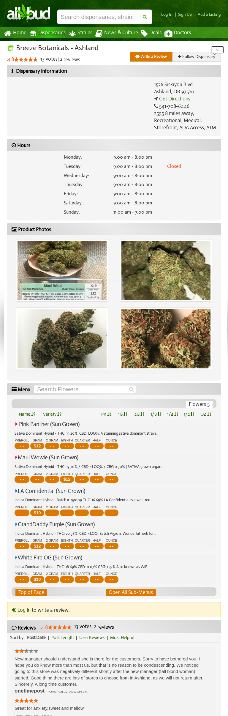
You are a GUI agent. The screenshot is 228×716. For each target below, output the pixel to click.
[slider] (26, 59)
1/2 (189, 414)
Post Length (63, 637)
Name (27, 414)
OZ (205, 414)
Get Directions (174, 99)
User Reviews (93, 637)
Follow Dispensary (197, 56)
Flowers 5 (199, 404)
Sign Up (187, 14)
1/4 (172, 414)
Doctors (173, 33)
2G (139, 414)
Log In (169, 14)
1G (122, 414)
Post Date (36, 637)
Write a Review (151, 56)
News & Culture (113, 33)
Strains (78, 33)
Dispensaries (46, 33)
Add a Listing (210, 14)
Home (15, 33)
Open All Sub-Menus (131, 592)
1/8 (156, 414)
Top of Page (31, 592)
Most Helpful (124, 637)
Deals (147, 33)
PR (106, 414)
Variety (52, 414)
